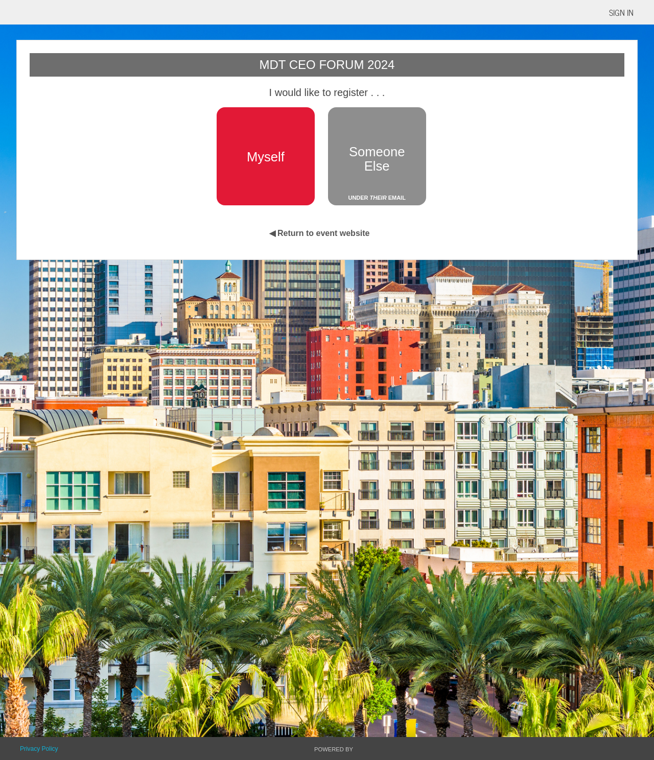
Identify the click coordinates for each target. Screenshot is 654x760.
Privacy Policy (39, 748)
